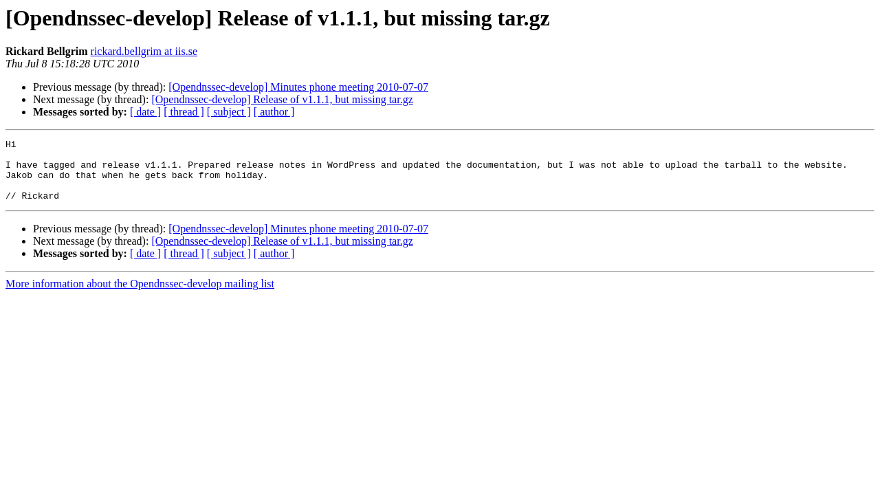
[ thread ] (184, 112)
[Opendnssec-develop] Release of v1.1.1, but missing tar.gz (281, 99)
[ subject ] (229, 112)
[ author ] (274, 112)
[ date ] (145, 112)
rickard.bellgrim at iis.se (144, 51)
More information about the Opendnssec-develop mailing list (140, 296)
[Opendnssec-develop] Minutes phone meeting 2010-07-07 (298, 87)
